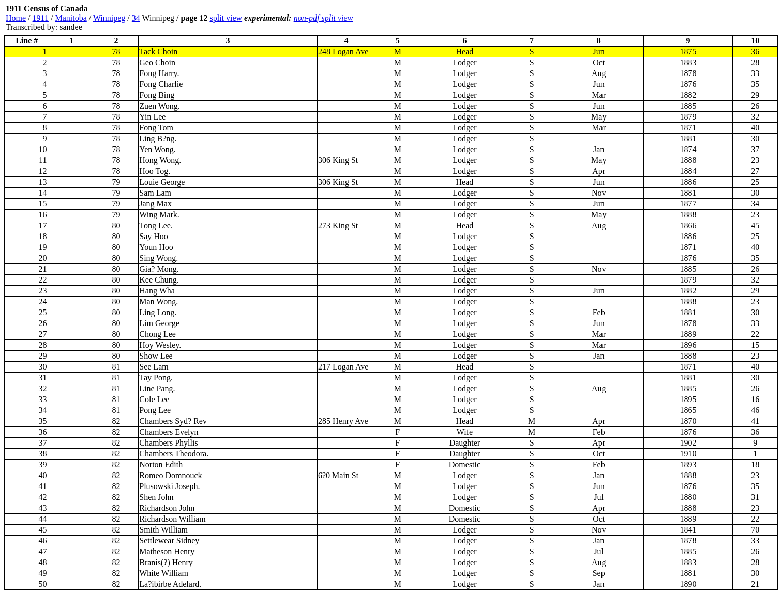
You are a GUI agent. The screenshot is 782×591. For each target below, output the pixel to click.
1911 (41, 17)
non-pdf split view (323, 17)
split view (225, 17)
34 (136, 17)
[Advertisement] (715, 18)
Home (16, 17)
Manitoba (70, 17)
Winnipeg (109, 17)
